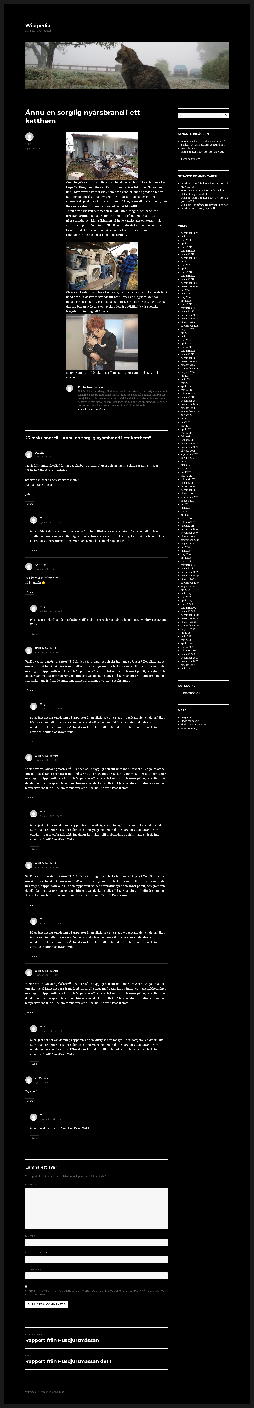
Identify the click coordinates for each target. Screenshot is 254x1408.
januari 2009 (188, 611)
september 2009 (190, 582)
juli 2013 (185, 418)
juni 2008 (186, 636)
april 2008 (186, 643)
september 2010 (190, 540)
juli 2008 (185, 632)
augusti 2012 (188, 457)
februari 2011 (188, 522)
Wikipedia (37, 25)
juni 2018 (186, 236)
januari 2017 (187, 279)
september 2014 (190, 368)
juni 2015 (185, 336)
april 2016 (186, 300)
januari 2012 (187, 482)
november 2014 (189, 361)
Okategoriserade (190, 693)
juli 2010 (185, 547)
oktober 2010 (188, 536)
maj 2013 (186, 425)
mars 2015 (186, 347)
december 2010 (189, 529)
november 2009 (190, 575)
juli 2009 (185, 590)
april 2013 (186, 429)
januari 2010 (187, 568)
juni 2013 (186, 422)
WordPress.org (189, 728)
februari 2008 (188, 650)
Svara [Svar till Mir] (34, 550)
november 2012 (189, 447)
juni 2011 (185, 507)
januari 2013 (187, 440)
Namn (30, 1236)
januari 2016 (187, 311)
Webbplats (33, 1269)
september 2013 (190, 411)
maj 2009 (186, 597)
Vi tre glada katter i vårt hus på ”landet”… (203, 141)
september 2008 (190, 625)
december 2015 (189, 315)
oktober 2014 (188, 365)
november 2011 (189, 490)
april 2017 (186, 268)
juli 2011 (185, 504)
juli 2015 (185, 333)
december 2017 (189, 258)
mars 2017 (186, 272)
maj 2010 (186, 554)
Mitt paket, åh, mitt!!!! (203, 208)
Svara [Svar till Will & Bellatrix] (30, 690)
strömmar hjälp (77, 225)
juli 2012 (185, 461)
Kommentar (33, 1184)
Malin (39, 452)
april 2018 (186, 243)
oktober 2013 (188, 407)
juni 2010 (186, 550)
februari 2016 (188, 308)
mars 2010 (186, 561)
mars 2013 (186, 432)
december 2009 (190, 572)
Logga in (186, 717)
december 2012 (189, 443)
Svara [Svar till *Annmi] (30, 592)
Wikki (28, 143)
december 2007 (189, 657)
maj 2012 (186, 468)
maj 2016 (186, 297)
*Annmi (40, 564)
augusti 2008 (188, 629)
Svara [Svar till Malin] (30, 503)
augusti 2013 (188, 415)
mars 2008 (187, 647)
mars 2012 (186, 475)
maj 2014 (186, 382)
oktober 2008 (188, 622)
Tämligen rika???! (190, 159)
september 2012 (190, 454)
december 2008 (190, 615)
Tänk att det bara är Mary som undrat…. (203, 144)
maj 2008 (186, 640)
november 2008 (190, 618)
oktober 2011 (188, 493)
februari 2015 (188, 350)
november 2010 (189, 532)
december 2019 (189, 233)
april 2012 (186, 472)
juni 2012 (186, 465)
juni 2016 (185, 293)
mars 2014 (186, 390)
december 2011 (189, 486)
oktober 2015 (188, 322)
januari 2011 (187, 525)
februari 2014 (188, 393)
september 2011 (189, 497)
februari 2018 (188, 250)
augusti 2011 (187, 500)
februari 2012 (188, 479)
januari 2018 (187, 254)
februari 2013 (188, 436)
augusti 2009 (188, 586)
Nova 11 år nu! (188, 148)
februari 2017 (188, 275)
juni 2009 (186, 593)
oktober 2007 (188, 665)
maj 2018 (186, 240)
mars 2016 (186, 304)
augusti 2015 (187, 329)
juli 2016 (185, 290)
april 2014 (186, 386)
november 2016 (189, 286)
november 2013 (189, 404)
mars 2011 (186, 518)
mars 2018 (186, 247)
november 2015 (189, 318)
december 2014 (189, 358)
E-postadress (36, 1252)
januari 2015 (187, 354)
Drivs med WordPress (52, 1391)
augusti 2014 (188, 372)
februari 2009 (188, 607)
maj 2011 (185, 511)
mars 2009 (187, 604)
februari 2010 (188, 565)
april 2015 (186, 343)
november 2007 (189, 661)
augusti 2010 (188, 543)
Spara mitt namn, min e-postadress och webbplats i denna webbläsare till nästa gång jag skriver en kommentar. (95, 1292)
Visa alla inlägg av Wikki (91, 409)
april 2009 (186, 600)
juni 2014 (186, 379)
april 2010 (186, 557)
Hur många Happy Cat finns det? (210, 204)
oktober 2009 (188, 579)
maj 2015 (186, 340)
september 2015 (190, 325)
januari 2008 (188, 654)
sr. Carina (42, 1078)
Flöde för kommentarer (194, 724)
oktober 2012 (188, 450)
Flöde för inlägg (190, 721)
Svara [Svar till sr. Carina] (30, 1100)
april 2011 (186, 515)
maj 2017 (185, 265)
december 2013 (189, 400)
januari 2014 (187, 397)
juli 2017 (185, 261)
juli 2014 (185, 375)
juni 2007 (186, 668)
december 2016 (189, 283)
